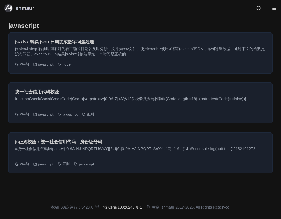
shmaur (24, 8)
